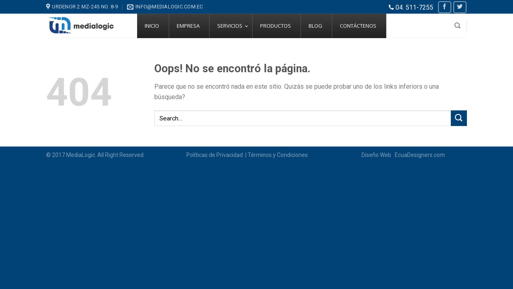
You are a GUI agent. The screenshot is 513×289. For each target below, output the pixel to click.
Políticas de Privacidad (215, 155)
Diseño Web (378, 155)
